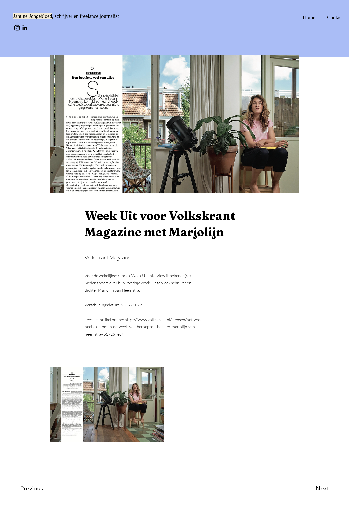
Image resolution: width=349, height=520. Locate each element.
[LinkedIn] (24, 27)
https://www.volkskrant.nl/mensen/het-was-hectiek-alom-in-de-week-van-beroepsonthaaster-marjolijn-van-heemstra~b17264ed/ (143, 327)
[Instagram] (17, 27)
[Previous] (38, 488)
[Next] (312, 488)
